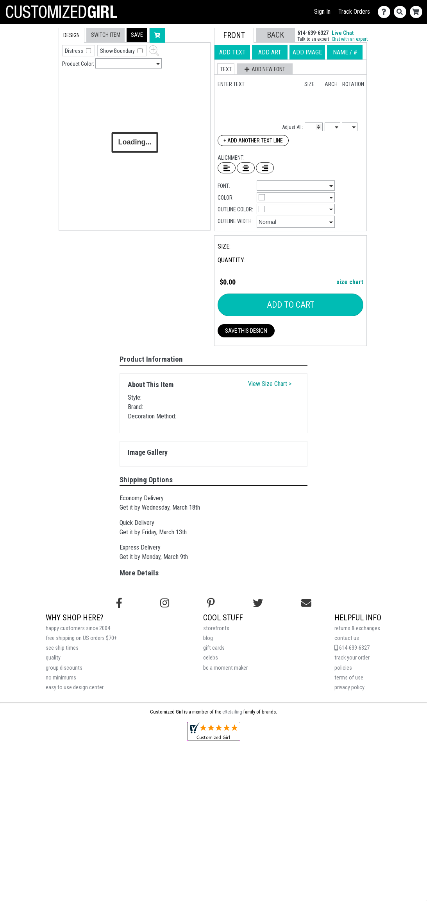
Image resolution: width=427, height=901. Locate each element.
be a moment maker (225, 668)
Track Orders (354, 11)
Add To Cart (290, 305)
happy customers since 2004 (78, 628)
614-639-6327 (352, 648)
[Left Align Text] (227, 167)
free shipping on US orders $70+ (81, 638)
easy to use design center (75, 687)
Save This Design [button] (246, 330)
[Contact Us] (386, 12)
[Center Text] (246, 167)
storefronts (216, 628)
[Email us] (306, 603)
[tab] (42, 77)
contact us (346, 638)
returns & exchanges (357, 628)
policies (343, 668)
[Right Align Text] (265, 167)
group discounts (64, 668)
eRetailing (232, 712)
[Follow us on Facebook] (119, 603)
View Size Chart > (269, 383)
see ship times (62, 648)
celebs (210, 657)
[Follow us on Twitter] (258, 603)
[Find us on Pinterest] (211, 603)
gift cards (214, 648)
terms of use (348, 677)
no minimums (61, 677)
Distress (74, 51)
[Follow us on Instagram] (164, 603)
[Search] (402, 12)
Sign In (322, 11)
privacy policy (349, 687)
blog (208, 638)
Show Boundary (118, 51)
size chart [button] (349, 282)
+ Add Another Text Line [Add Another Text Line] (253, 140)
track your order (352, 657)
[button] (137, 35)
